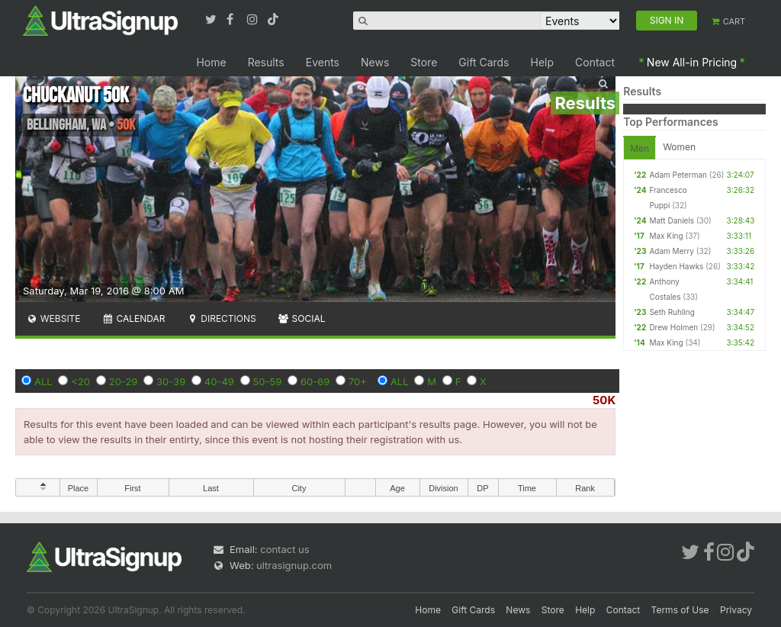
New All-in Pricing (692, 62)
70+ (358, 381)
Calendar (134, 318)
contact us (284, 549)
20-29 (123, 381)
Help (542, 62)
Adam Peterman (678, 174)
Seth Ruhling (671, 312)
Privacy (736, 610)
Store (423, 62)
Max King (666, 235)
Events (322, 62)
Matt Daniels (671, 220)
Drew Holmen (673, 327)
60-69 (315, 381)
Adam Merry (671, 251)
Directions (221, 318)
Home (211, 62)
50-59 (267, 381)
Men (639, 148)
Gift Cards (483, 62)
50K (604, 400)
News (375, 62)
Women (679, 147)
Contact (595, 62)
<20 (80, 381)
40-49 (219, 381)
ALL (43, 381)
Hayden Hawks (676, 266)
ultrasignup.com (294, 565)
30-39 (170, 381)
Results (266, 62)
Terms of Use (680, 610)
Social (302, 318)
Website (53, 318)
